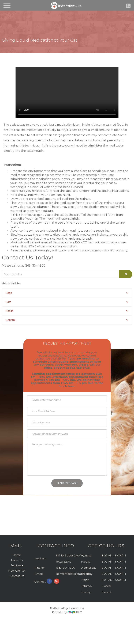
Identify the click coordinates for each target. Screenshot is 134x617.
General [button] (10, 319)
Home (17, 555)
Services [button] (16, 565)
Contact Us (16, 576)
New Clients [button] (16, 570)
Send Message (67, 483)
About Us (17, 560)
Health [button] (9, 310)
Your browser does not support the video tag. (67, 92)
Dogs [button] (8, 292)
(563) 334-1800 (65, 567)
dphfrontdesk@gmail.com (73, 573)
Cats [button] (8, 301)
